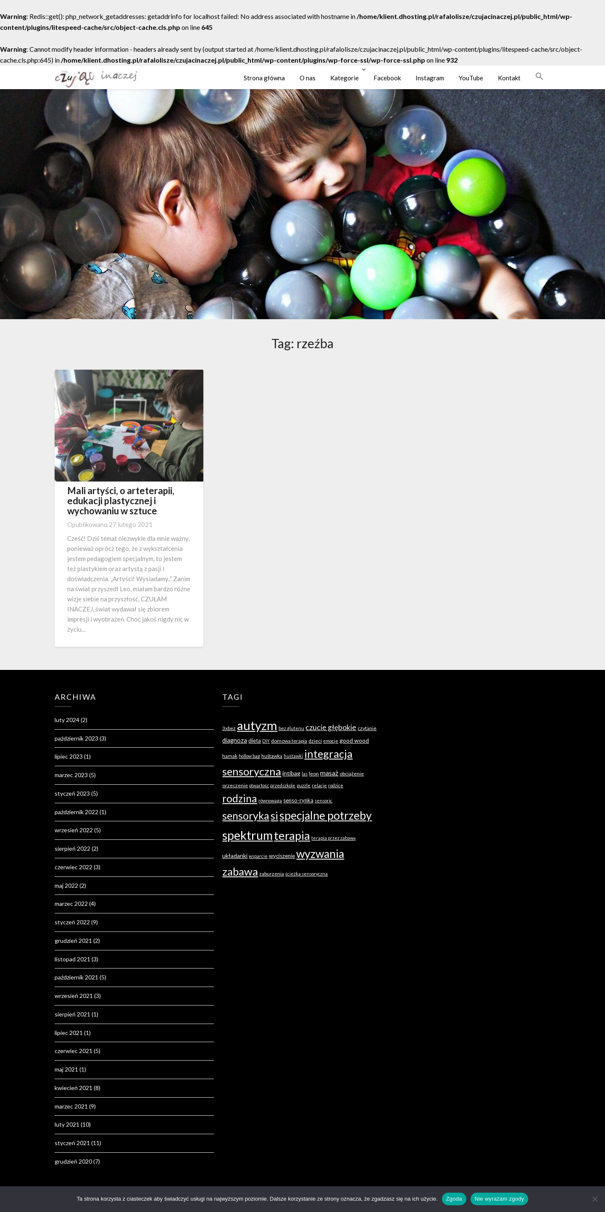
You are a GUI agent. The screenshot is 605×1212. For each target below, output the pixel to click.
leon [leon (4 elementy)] (314, 773)
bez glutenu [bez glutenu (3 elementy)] (291, 728)
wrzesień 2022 (74, 830)
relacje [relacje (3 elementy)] (319, 785)
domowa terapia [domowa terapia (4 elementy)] (289, 741)
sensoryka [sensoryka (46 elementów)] (245, 815)
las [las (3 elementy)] (305, 773)
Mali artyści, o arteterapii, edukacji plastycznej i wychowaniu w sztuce (120, 500)
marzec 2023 (71, 774)
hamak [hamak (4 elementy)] (229, 756)
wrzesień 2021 (74, 995)
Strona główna (264, 78)
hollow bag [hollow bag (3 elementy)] (249, 756)
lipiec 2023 (69, 756)
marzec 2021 (71, 1106)
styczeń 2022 (72, 922)
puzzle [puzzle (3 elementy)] (303, 785)
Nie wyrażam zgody (499, 1199)
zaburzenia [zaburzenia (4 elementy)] (271, 874)
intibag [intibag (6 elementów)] (291, 773)
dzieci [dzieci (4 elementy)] (315, 741)
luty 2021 (67, 1124)
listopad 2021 (72, 959)
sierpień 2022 (72, 848)
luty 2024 (67, 719)
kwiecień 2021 (73, 1087)
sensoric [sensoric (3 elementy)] (323, 800)
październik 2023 (76, 738)
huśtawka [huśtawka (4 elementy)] (271, 756)
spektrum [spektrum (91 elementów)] (247, 835)
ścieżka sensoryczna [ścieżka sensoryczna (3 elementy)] (306, 873)
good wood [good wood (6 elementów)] (354, 740)
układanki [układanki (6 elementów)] (234, 855)
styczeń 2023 (72, 793)
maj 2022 (66, 885)
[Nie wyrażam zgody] (594, 1199)
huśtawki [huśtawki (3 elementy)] (293, 756)
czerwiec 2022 (73, 867)
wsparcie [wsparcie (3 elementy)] (258, 856)
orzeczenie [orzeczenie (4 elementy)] (235, 785)
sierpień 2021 (72, 1014)
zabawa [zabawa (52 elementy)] (240, 871)
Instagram (430, 78)
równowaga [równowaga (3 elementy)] (270, 800)
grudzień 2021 (73, 940)
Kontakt (509, 78)
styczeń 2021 (72, 1142)
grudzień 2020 (73, 1161)
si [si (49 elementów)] (274, 815)
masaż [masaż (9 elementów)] (329, 773)
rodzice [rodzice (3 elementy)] (335, 785)
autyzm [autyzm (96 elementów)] (257, 725)
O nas (308, 78)
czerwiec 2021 (73, 1050)
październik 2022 (76, 811)
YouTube (471, 78)
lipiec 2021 (69, 1032)
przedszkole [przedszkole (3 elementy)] (282, 785)
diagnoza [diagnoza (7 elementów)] (234, 740)
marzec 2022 (71, 903)
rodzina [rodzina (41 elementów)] (239, 798)
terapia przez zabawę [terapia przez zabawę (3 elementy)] (333, 838)
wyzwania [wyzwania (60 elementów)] (320, 853)
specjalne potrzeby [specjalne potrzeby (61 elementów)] (325, 815)
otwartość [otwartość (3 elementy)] (259, 785)
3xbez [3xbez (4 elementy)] (229, 728)
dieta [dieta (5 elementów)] (254, 740)
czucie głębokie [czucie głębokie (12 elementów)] (330, 727)
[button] (539, 76)
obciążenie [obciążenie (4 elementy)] (351, 773)
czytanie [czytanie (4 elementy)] (367, 728)
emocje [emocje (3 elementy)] (330, 741)
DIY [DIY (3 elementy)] (266, 741)
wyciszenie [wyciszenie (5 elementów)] (282, 855)
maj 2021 (66, 1069)
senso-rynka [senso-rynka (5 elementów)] (298, 800)
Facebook (387, 78)
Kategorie (344, 78)
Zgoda (454, 1199)
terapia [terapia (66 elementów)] (292, 835)
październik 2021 (76, 977)
